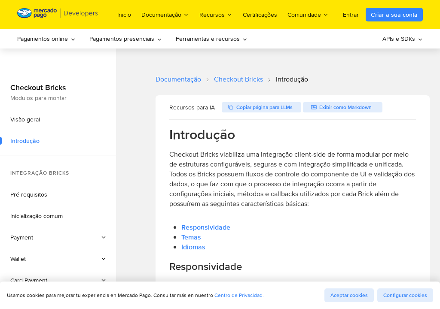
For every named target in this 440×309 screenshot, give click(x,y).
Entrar (351, 14)
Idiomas (193, 247)
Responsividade (205, 227)
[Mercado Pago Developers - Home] (57, 14)
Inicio (124, 14)
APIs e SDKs (402, 38)
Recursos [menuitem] (215, 14)
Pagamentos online (46, 38)
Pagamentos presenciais (125, 38)
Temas (191, 237)
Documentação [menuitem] (165, 14)
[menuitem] (46, 38)
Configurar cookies (405, 295)
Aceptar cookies (349, 295)
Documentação (178, 79)
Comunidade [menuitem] (308, 14)
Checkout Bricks (238, 79)
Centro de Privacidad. (239, 295)
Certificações (260, 14)
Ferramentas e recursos (212, 38)
